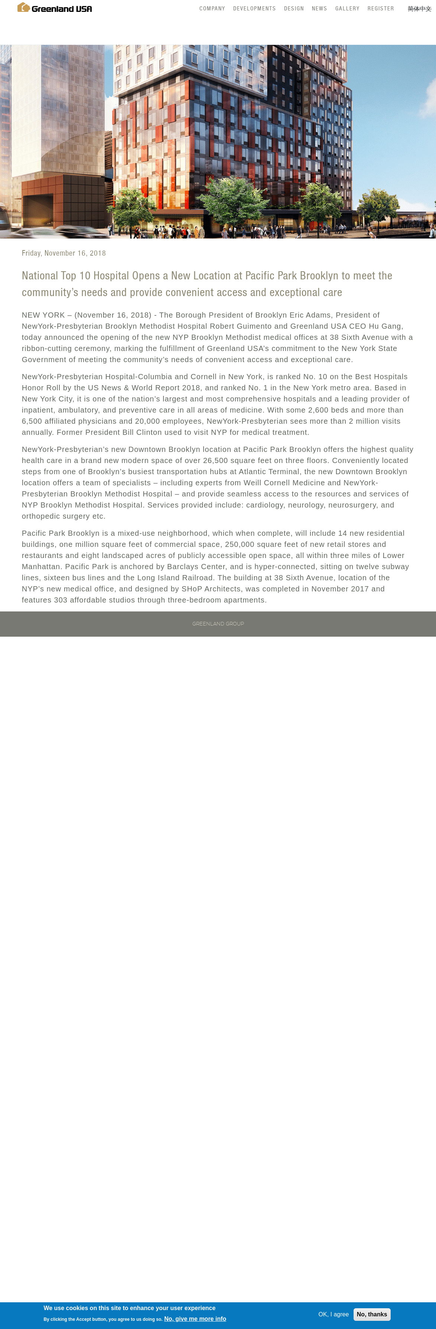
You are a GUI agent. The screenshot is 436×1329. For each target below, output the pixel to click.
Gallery (347, 8)
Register (381, 8)
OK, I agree (334, 1316)
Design (294, 8)
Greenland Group (218, 624)
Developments (254, 8)
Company (212, 8)
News (320, 8)
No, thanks (372, 1316)
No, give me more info (195, 1320)
